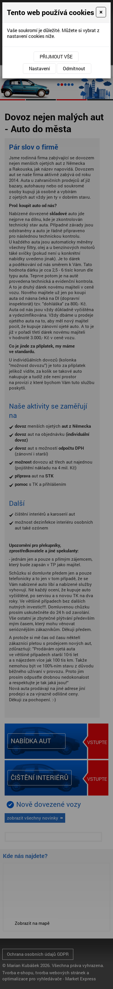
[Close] (101, 12)
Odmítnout (74, 68)
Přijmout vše (56, 56)
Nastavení (39, 68)
